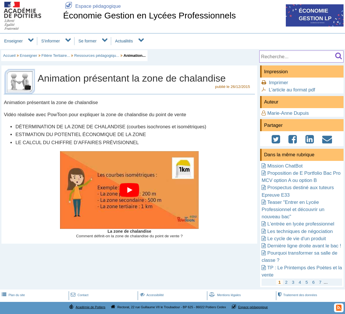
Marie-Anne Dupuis (288, 113)
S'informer (50, 41)
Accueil (9, 55)
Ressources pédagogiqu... (96, 55)
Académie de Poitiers (90, 307)
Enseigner (13, 41)
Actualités (124, 41)
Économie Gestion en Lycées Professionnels (149, 15)
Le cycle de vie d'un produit (296, 238)
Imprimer (278, 82)
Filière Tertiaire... (56, 55)
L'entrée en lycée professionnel (300, 224)
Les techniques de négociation (300, 231)
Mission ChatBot (285, 166)
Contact (79, 295)
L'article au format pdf (292, 90)
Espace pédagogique (92, 6)
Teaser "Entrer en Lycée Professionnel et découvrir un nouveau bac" (293, 209)
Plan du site (13, 295)
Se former (88, 41)
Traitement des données (297, 295)
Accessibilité (151, 295)
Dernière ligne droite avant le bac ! (304, 246)
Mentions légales (224, 295)
